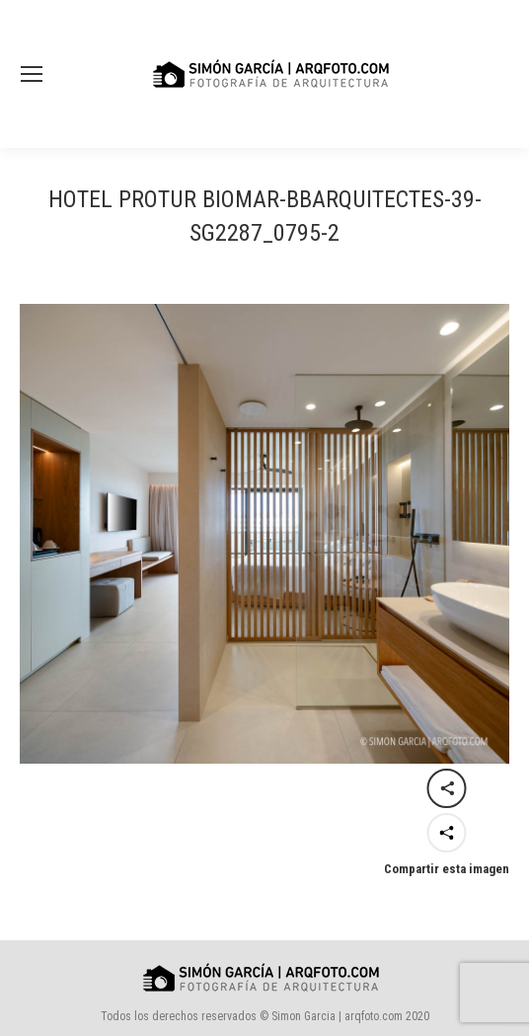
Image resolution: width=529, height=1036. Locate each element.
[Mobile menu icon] (31, 74)
